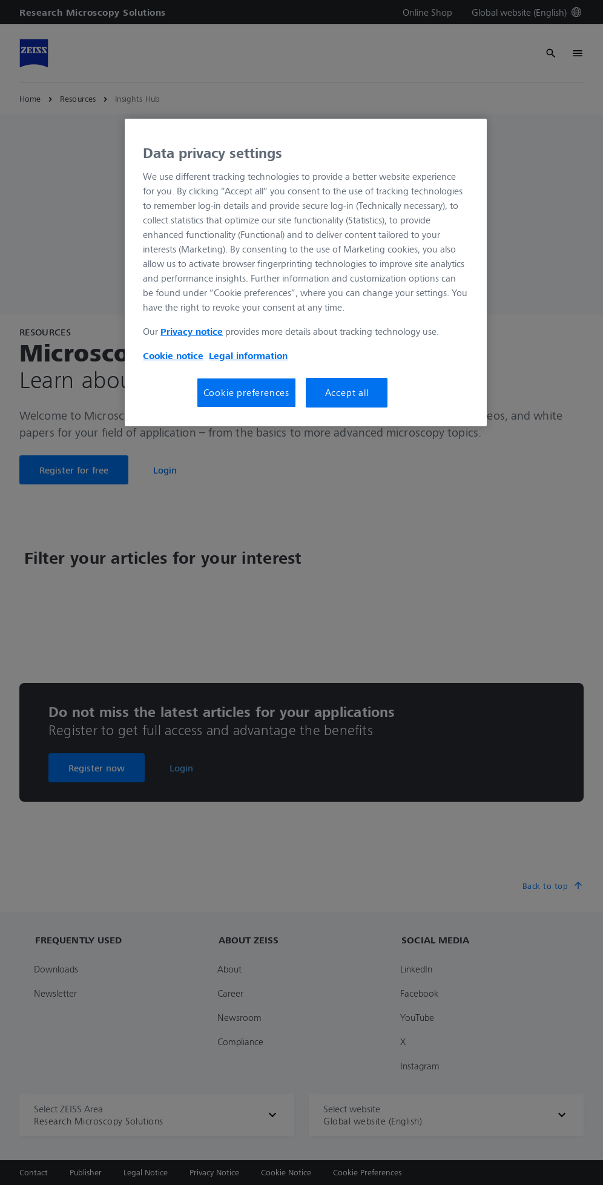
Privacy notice (191, 331)
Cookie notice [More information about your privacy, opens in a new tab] (173, 355)
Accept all (347, 392)
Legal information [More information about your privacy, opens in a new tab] (248, 355)
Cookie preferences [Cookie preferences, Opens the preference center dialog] (246, 392)
